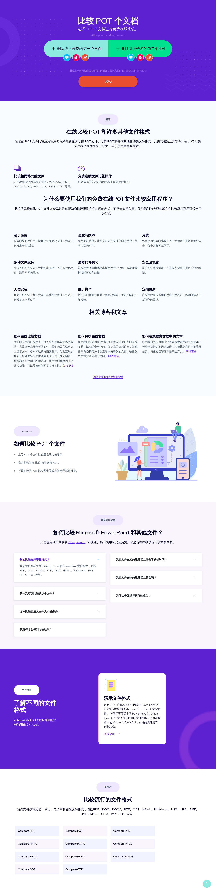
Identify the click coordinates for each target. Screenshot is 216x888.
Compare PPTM (27, 856)
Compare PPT (26, 831)
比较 (108, 81)
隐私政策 (141, 70)
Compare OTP (74, 869)
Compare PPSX (122, 843)
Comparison (76, 542)
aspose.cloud (118, 35)
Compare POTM (123, 856)
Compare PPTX (27, 843)
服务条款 (129, 70)
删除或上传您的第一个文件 (76, 48)
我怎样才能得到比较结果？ (36, 629)
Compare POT (74, 831)
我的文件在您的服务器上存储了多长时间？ (141, 559)
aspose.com (102, 35)
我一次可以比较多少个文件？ (37, 593)
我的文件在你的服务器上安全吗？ (136, 577)
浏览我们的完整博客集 (108, 377)
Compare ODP (26, 869)
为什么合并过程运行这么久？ (133, 595)
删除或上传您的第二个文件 (140, 48)
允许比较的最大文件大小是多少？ (40, 611)
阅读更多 (68, 365)
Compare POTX (75, 843)
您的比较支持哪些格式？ (34, 559)
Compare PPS (121, 831)
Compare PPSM (75, 856)
